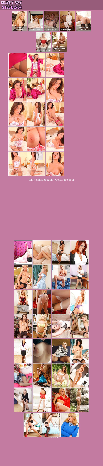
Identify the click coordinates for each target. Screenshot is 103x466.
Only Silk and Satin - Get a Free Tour (51, 179)
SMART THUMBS (55, 410)
